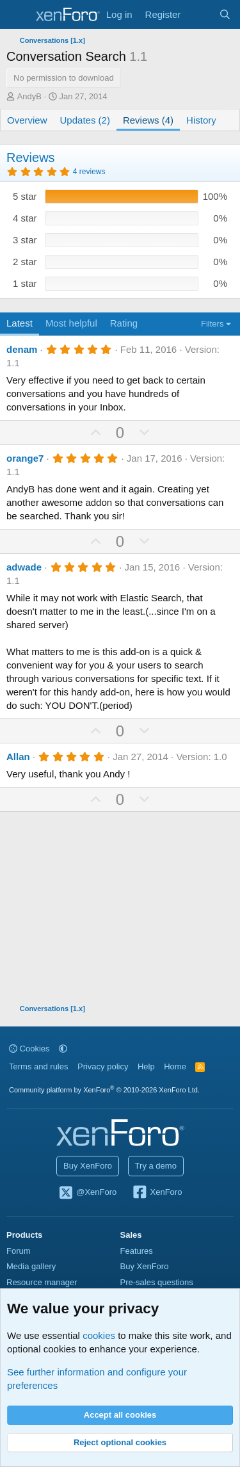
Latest (19, 323)
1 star (25, 283)
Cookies (29, 1048)
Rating (124, 323)
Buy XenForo (87, 1166)
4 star (25, 218)
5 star (25, 196)
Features (136, 1251)
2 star (25, 261)
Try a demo (156, 1166)
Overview (27, 120)
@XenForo (87, 1193)
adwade (24, 567)
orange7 (25, 458)
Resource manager (41, 1282)
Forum (18, 1251)
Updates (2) (85, 120)
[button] (63, 1048)
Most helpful (71, 323)
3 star (25, 239)
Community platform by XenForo (104, 1090)
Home (175, 1066)
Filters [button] (212, 323)
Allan (18, 756)
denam (21, 349)
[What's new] (199, 14)
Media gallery (31, 1266)
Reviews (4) (148, 120)
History (201, 120)
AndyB (29, 96)
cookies (99, 1335)
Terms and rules (38, 1066)
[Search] (224, 14)
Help (146, 1066)
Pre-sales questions (156, 1282)
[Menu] (18, 15)
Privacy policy (102, 1066)
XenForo (157, 1193)
